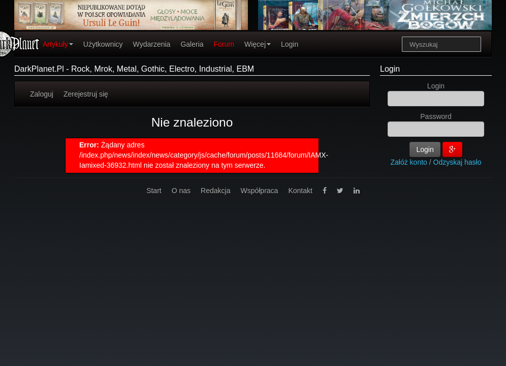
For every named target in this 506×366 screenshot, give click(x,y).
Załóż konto (409, 162)
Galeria (191, 44)
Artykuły (58, 44)
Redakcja (215, 191)
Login (289, 44)
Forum (224, 44)
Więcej (257, 44)
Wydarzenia (152, 44)
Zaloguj (41, 94)
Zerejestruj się (86, 94)
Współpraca (259, 191)
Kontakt (300, 191)
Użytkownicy (103, 44)
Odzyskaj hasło (457, 162)
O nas (181, 191)
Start (154, 191)
